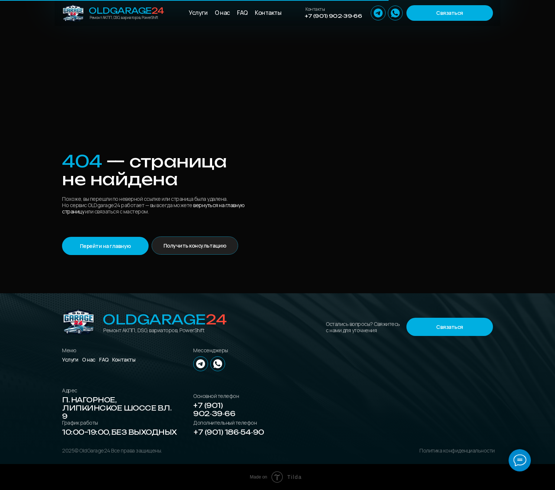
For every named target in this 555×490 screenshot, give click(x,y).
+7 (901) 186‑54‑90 (229, 432)
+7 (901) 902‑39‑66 (333, 16)
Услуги (198, 13)
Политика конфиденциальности (457, 450)
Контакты (268, 13)
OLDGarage (126, 11)
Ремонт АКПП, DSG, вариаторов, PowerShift (124, 17)
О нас (222, 13)
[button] (449, 13)
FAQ (242, 13)
